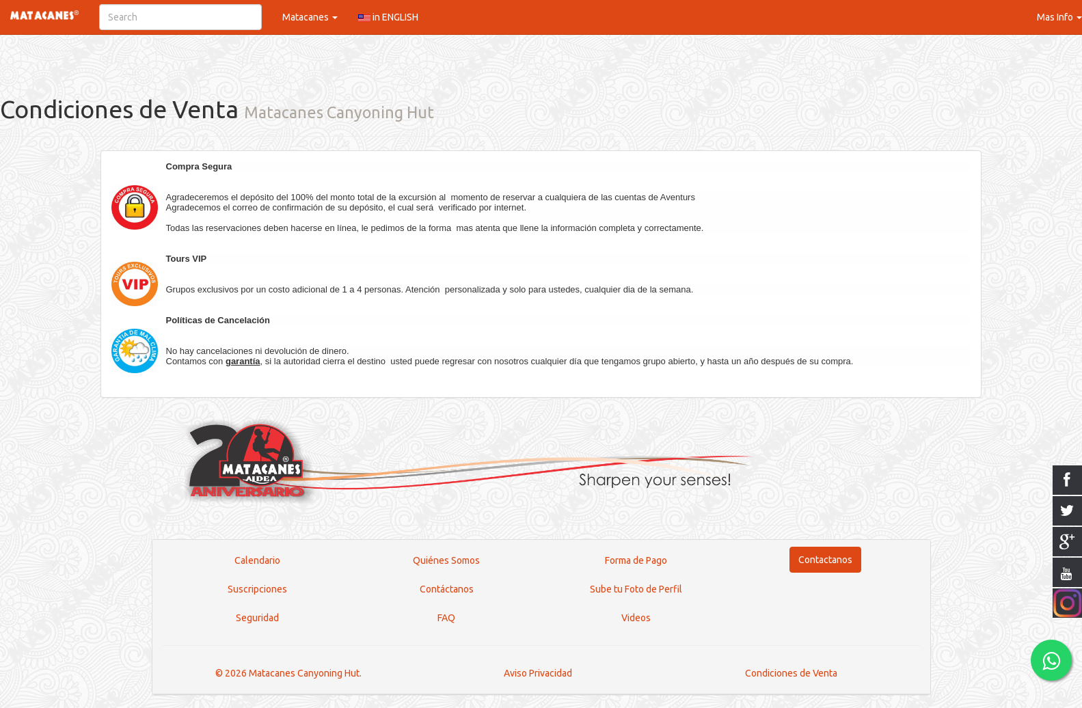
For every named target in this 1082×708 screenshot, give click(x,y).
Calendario (257, 560)
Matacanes (310, 17)
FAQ (446, 617)
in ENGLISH (388, 17)
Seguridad (257, 617)
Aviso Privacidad (538, 673)
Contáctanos (447, 589)
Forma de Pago (636, 560)
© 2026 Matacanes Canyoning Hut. (288, 673)
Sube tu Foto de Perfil (636, 589)
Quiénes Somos (446, 560)
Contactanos (825, 559)
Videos (636, 617)
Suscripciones (257, 589)
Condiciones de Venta (791, 673)
